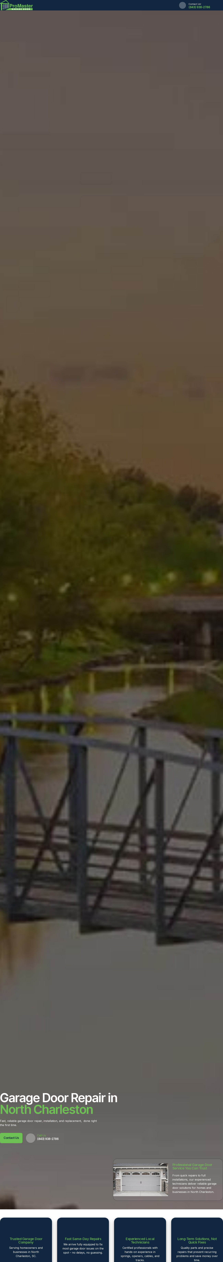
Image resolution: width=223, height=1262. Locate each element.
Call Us (41, 1135)
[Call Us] (30, 1138)
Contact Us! (195, 4)
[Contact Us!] (182, 5)
